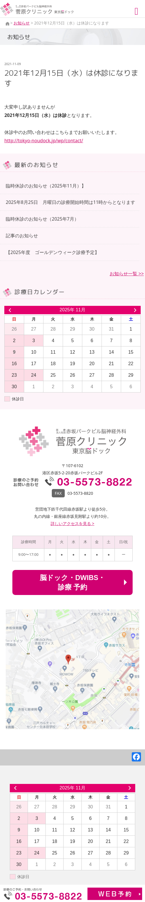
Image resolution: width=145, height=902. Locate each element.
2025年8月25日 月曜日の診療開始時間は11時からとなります (70, 202)
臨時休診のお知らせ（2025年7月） (42, 219)
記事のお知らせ (22, 235)
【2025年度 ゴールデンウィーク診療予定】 (52, 252)
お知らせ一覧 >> (127, 273)
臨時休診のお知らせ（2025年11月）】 (46, 186)
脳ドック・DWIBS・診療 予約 (72, 582)
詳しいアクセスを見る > (72, 523)
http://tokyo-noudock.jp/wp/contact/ (43, 140)
